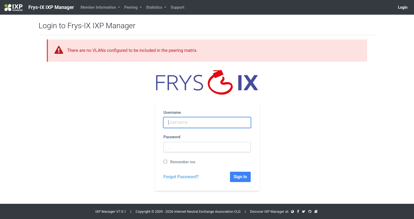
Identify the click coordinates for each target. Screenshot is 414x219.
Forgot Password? (181, 176)
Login (402, 7)
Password (172, 137)
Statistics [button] (154, 7)
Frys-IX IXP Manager (39, 7)
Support (177, 7)
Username (172, 112)
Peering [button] (131, 7)
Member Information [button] (99, 7)
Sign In (240, 176)
